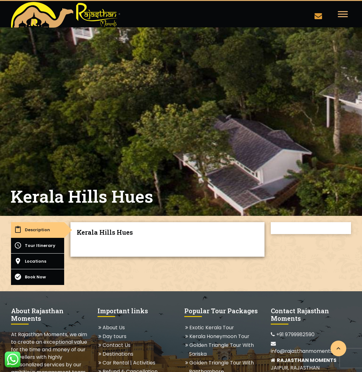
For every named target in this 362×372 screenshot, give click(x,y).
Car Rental (116, 362)
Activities (144, 362)
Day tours (114, 336)
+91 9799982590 (293, 334)
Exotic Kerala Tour (211, 327)
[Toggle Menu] (343, 14)
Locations (30, 261)
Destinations (117, 354)
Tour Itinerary (34, 245)
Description (32, 229)
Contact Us (116, 345)
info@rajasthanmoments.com (308, 348)
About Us (113, 327)
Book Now (30, 277)
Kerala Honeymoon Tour (219, 336)
